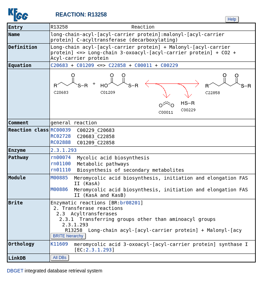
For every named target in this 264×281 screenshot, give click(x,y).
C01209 (85, 66)
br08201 (130, 203)
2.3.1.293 (64, 151)
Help (232, 19)
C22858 (117, 66)
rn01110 (61, 170)
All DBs (59, 258)
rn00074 (61, 158)
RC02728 (61, 136)
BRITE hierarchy (68, 236)
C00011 (143, 66)
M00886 (59, 190)
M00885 (59, 178)
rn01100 (61, 164)
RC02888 (61, 143)
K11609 (59, 244)
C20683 (59, 66)
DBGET (15, 271)
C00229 (169, 66)
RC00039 (61, 130)
